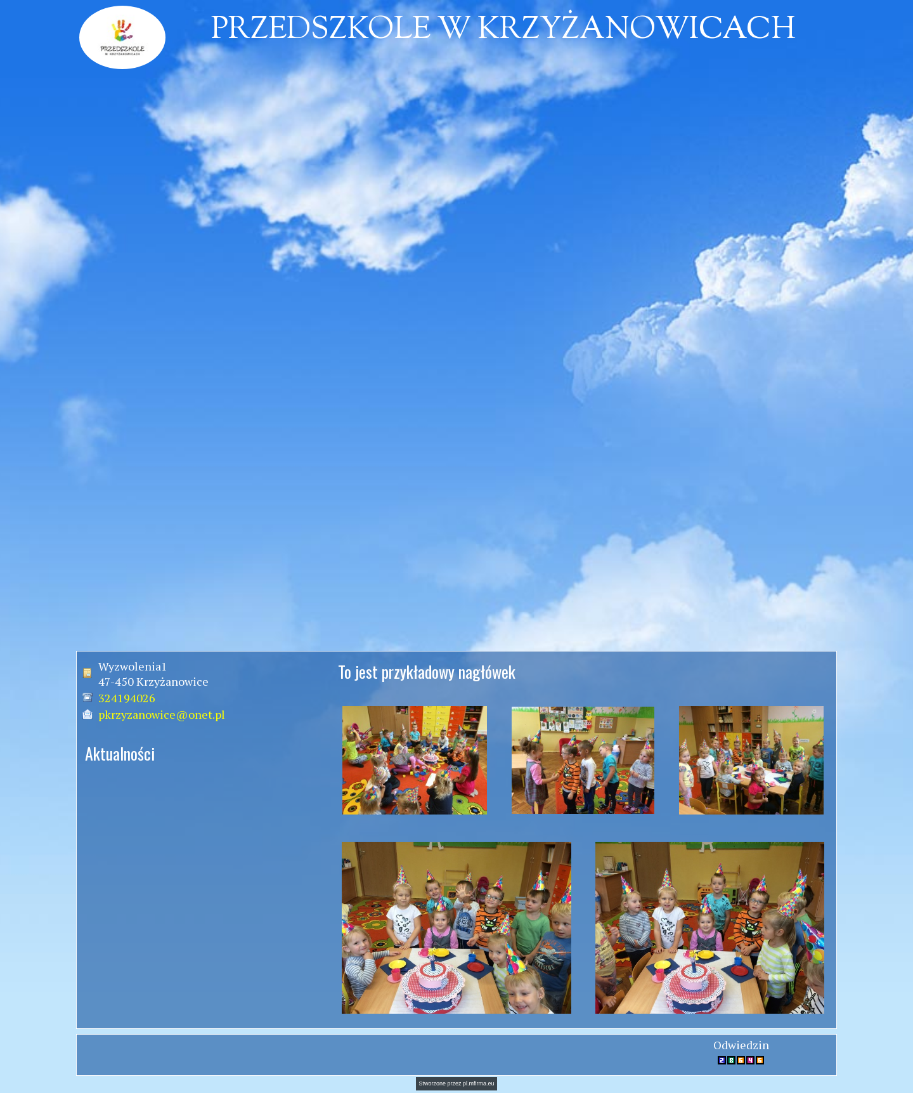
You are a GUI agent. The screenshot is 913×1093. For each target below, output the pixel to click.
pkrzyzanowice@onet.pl (161, 714)
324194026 (126, 697)
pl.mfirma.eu (479, 1083)
